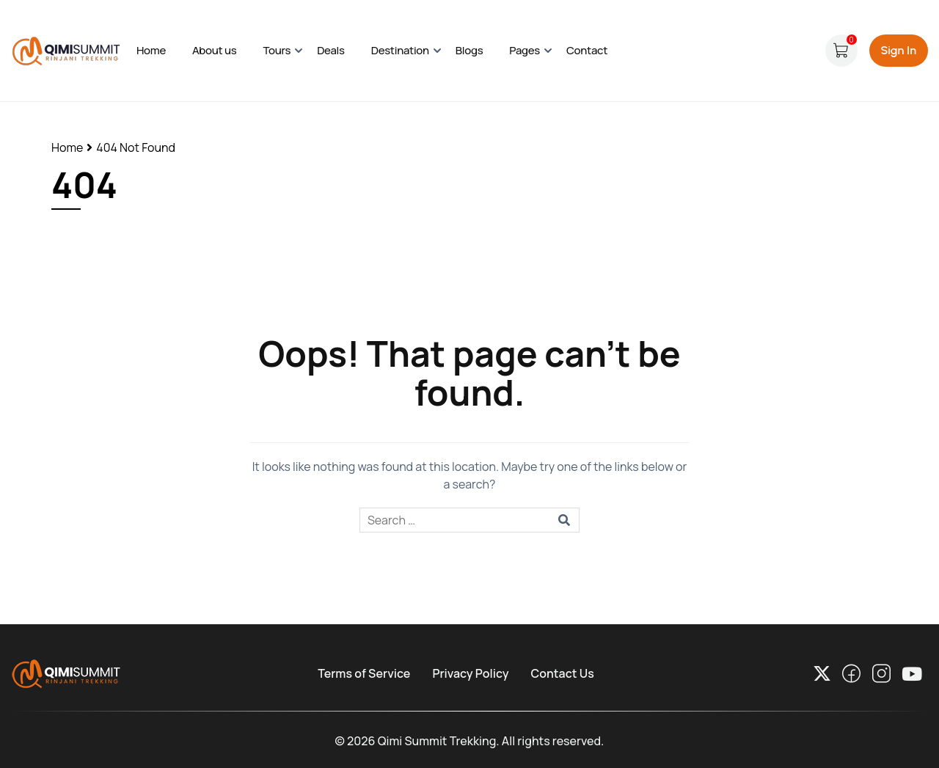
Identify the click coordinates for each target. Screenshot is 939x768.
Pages (524, 50)
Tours (277, 50)
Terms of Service (364, 673)
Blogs (469, 50)
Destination (400, 50)
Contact (586, 50)
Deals (331, 50)
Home (151, 50)
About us (214, 50)
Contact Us (562, 673)
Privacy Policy (470, 673)
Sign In (898, 50)
